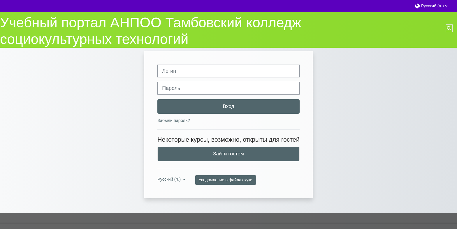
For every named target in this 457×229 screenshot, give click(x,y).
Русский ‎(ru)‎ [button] (169, 179)
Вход (228, 106)
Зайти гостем (228, 154)
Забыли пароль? (173, 120)
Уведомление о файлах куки (226, 179)
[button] (433, 5)
